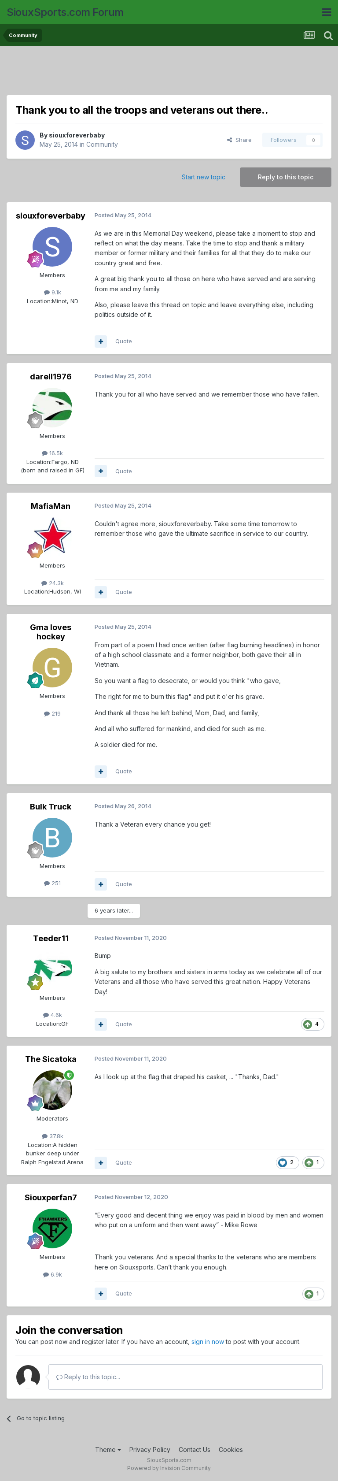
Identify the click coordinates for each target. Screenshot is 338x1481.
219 (52, 713)
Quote (123, 341)
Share (239, 139)
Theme (108, 1449)
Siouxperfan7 (51, 1197)
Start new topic (203, 177)
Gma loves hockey (50, 632)
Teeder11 (51, 938)
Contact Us (194, 1449)
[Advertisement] (169, 73)
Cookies (231, 1449)
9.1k (52, 292)
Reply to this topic (285, 177)
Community (102, 144)
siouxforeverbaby (77, 135)
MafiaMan (50, 506)
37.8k (52, 1136)
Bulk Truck (50, 806)
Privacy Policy (149, 1449)
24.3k (52, 582)
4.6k (52, 1014)
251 (52, 883)
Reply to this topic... (88, 1377)
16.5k (52, 453)
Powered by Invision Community (169, 1468)
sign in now (207, 1341)
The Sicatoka (51, 1059)
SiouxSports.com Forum (65, 12)
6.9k (52, 1274)
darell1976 (51, 376)
